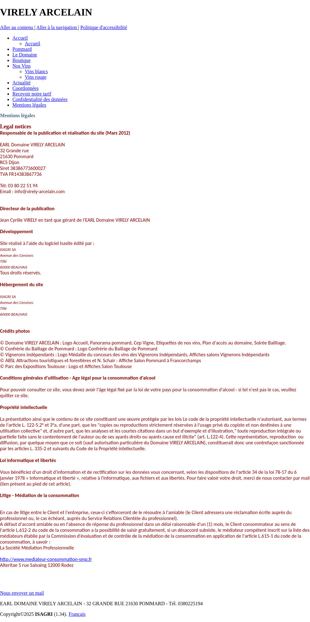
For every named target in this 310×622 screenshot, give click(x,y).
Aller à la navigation (57, 27)
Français (77, 614)
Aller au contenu (17, 27)
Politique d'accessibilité (103, 27)
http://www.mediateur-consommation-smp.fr (46, 559)
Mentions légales (17, 115)
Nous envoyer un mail (22, 593)
